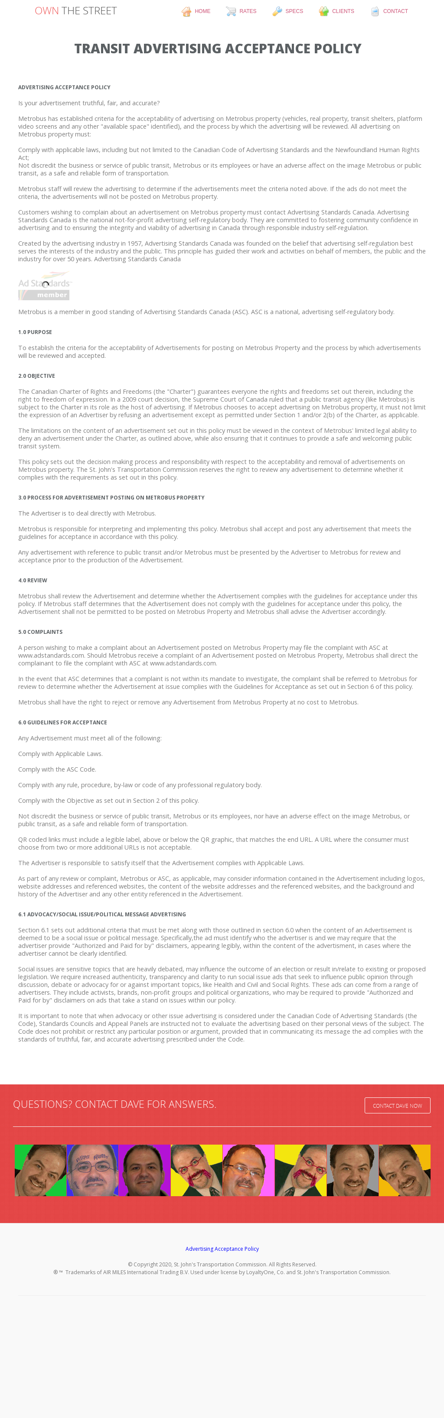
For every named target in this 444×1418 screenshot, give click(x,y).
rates (241, 11)
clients (336, 11)
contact (389, 11)
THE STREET (76, 10)
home (195, 11)
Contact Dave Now (397, 1105)
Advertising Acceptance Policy (222, 1249)
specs (288, 11)
